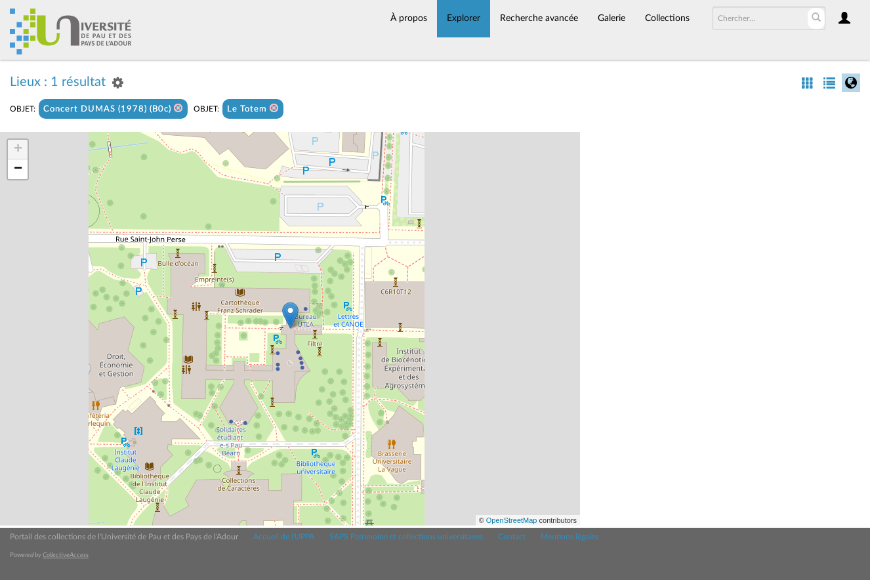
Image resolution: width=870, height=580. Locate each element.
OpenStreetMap (511, 520)
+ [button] (18, 149)
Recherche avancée (539, 18)
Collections (667, 18)
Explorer (463, 18)
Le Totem (253, 109)
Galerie (611, 18)
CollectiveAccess (66, 555)
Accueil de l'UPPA (283, 537)
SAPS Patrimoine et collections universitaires (406, 537)
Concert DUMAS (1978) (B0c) (113, 109)
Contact (512, 537)
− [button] (18, 169)
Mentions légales (569, 537)
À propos (408, 18)
